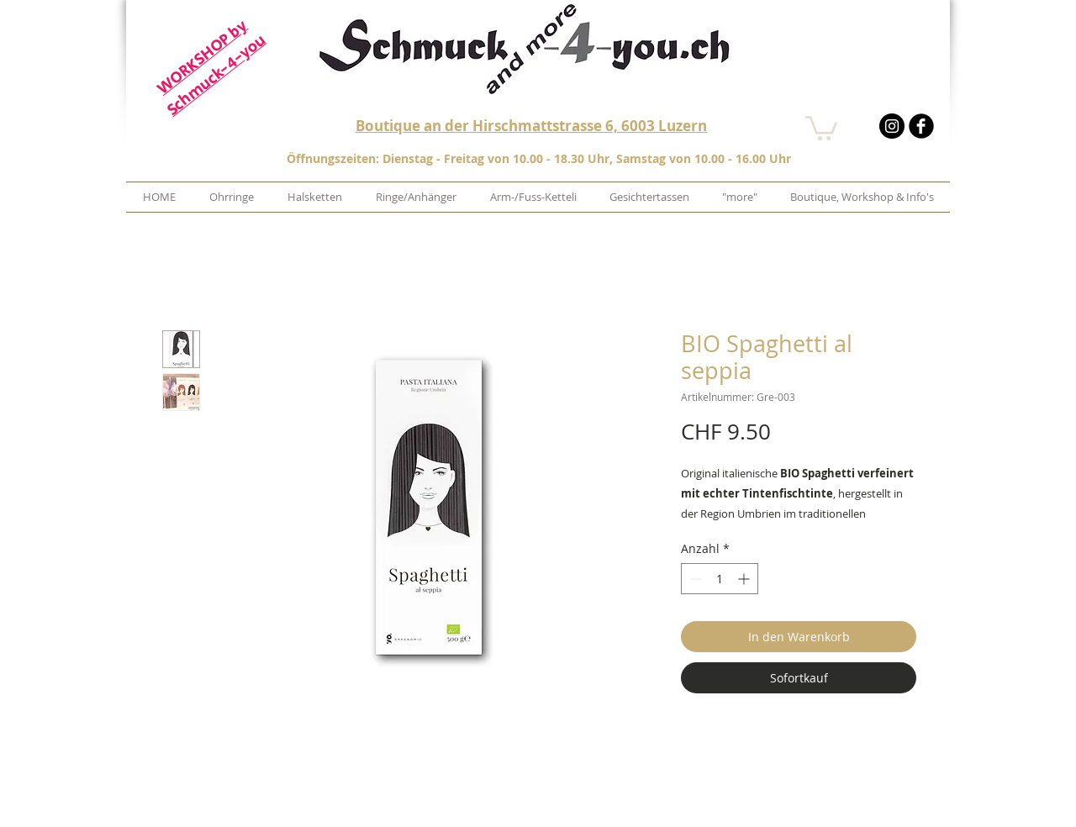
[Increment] (745, 578)
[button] (821, 126)
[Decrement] (693, 578)
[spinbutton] (719, 578)
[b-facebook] (921, 126)
